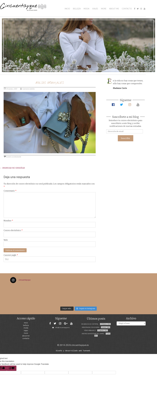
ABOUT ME (114, 9)
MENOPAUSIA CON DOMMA (90, 327)
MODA (86, 9)
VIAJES (95, 9)
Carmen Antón (28, 89)
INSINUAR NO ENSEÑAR (12, 168)
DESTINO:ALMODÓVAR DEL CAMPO (93, 333)
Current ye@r (11, 255)
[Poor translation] (11, 368)
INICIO (67, 9)
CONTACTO (127, 9)
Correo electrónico (13, 230)
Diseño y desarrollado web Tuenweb (73, 350)
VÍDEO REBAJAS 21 (90, 330)
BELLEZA (77, 9)
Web (6, 240)
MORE (103, 9)
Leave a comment (13, 157)
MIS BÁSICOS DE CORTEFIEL (89, 324)
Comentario (10, 191)
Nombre (8, 220)
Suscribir (125, 138)
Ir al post (13, 66)
